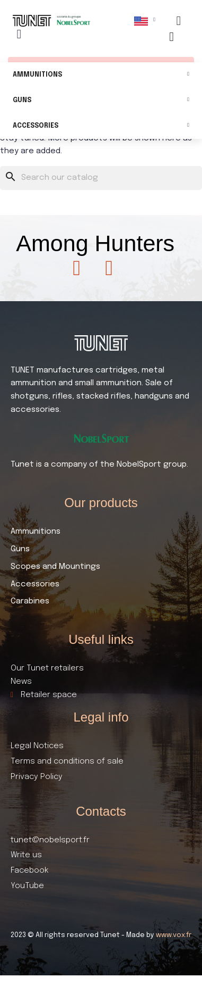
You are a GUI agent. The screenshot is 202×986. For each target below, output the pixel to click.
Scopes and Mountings (55, 566)
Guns (101, 100)
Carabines (30, 601)
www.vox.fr (173, 935)
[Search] (101, 178)
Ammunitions (101, 75)
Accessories (101, 126)
